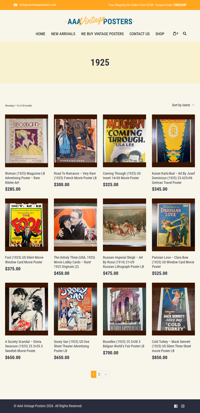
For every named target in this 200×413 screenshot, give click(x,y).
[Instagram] (182, 406)
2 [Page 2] (99, 374)
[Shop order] (175, 105)
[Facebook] (175, 406)
